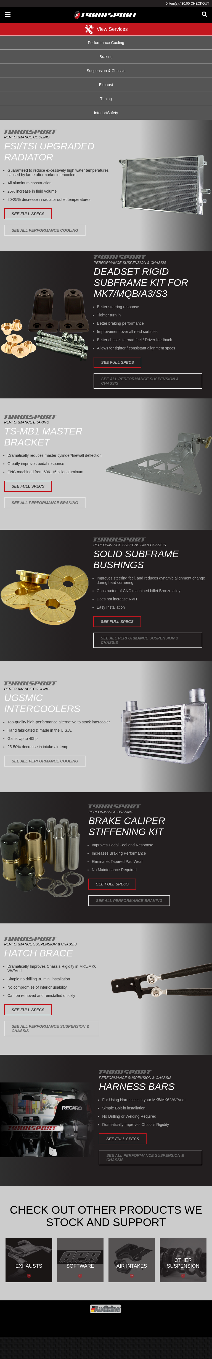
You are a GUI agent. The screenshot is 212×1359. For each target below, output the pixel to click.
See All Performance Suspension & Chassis (140, 381)
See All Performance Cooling (45, 230)
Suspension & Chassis (106, 71)
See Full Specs (28, 214)
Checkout (200, 4)
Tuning (106, 99)
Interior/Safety (106, 113)
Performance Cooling (106, 42)
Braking (105, 56)
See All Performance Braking (45, 503)
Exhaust (106, 85)
